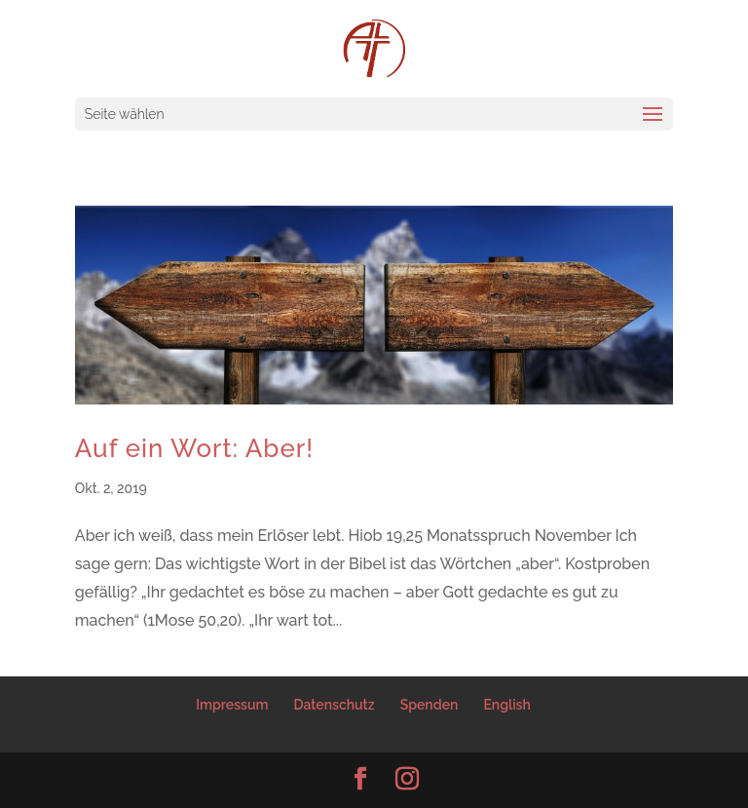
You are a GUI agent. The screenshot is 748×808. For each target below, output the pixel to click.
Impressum (232, 704)
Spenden (429, 704)
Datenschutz (334, 704)
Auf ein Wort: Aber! (194, 448)
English (506, 704)
